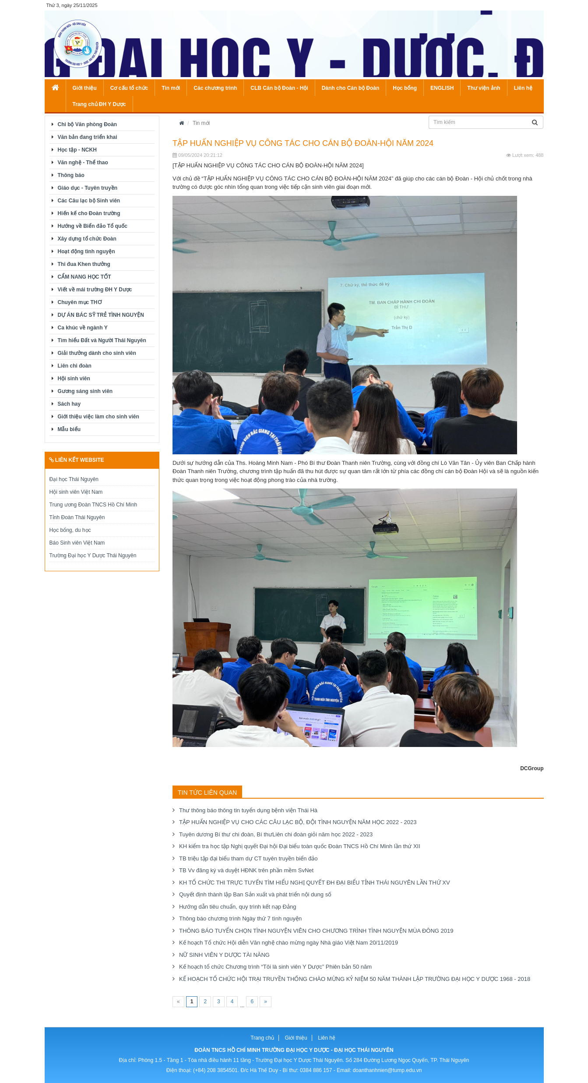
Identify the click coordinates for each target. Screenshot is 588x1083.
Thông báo (71, 175)
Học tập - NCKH (77, 150)
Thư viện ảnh (483, 88)
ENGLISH (442, 88)
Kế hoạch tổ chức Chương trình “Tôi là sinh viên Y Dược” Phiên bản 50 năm (275, 966)
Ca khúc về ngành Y (83, 328)
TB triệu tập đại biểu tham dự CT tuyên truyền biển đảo (248, 858)
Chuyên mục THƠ (80, 302)
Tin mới (171, 88)
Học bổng (405, 88)
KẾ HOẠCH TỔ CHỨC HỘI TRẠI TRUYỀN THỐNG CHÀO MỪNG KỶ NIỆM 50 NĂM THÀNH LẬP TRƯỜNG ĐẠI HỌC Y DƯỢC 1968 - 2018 (354, 979)
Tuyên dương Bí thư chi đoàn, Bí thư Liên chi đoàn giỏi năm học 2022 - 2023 (276, 834)
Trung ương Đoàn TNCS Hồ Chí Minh (93, 505)
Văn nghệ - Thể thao (83, 162)
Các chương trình (215, 88)
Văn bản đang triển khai (87, 137)
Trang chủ (262, 1038)
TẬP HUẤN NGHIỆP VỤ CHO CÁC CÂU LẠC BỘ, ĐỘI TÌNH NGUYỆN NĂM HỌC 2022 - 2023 (298, 822)
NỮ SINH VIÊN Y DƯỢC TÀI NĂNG (224, 955)
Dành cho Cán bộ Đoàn (351, 88)
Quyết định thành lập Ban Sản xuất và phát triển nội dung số (255, 894)
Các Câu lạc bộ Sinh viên (89, 201)
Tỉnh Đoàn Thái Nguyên (77, 517)
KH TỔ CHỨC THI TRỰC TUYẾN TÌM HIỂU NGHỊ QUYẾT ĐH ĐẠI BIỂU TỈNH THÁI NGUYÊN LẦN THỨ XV (314, 882)
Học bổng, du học (70, 530)
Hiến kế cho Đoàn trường (89, 213)
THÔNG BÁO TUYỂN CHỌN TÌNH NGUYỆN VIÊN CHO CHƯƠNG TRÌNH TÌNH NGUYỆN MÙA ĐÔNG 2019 (316, 930)
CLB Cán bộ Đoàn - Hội (279, 88)
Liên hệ (523, 88)
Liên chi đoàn (75, 366)
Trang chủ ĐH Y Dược (99, 104)
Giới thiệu (85, 88)
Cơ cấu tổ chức (129, 88)
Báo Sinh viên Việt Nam (77, 543)
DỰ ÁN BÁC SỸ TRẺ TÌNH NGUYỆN (101, 315)
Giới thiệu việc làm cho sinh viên (98, 417)
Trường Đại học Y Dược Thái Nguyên (93, 555)
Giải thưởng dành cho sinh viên (97, 353)
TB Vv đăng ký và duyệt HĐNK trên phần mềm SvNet (246, 870)
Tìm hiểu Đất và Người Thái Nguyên (102, 340)
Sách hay (69, 404)
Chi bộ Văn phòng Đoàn (87, 124)
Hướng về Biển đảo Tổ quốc (92, 226)
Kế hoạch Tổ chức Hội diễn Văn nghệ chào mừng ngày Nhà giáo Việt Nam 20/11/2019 (288, 942)
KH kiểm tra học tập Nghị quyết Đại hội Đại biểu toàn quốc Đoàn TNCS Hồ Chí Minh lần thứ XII (299, 846)
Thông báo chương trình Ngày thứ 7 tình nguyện (240, 918)
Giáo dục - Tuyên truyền (87, 188)
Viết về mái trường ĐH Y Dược (95, 290)
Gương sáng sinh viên (85, 391)
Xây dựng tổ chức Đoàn (87, 239)
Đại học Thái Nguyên (74, 479)
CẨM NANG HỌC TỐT (84, 277)
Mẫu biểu (69, 429)
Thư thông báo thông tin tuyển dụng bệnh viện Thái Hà (248, 810)
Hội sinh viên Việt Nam (76, 492)
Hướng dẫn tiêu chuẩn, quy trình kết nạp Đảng (237, 906)
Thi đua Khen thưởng (84, 264)
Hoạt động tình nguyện (86, 251)
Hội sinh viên (74, 378)
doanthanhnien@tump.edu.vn (387, 1070)
